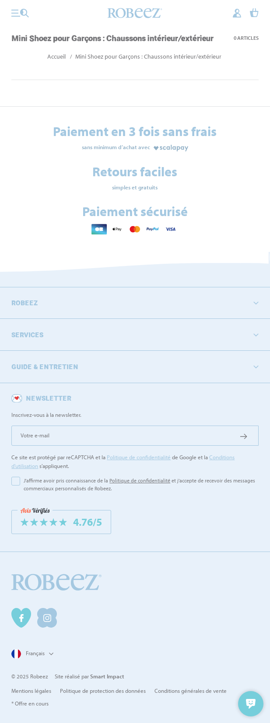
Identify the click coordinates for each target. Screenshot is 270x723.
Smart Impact (107, 676)
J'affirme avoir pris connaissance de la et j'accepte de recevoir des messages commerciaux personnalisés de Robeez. (139, 484)
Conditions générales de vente (190, 690)
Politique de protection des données (103, 690)
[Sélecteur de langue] (31, 653)
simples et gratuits (135, 187)
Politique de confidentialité (139, 457)
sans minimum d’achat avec (116, 146)
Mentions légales (31, 690)
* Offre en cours (30, 703)
